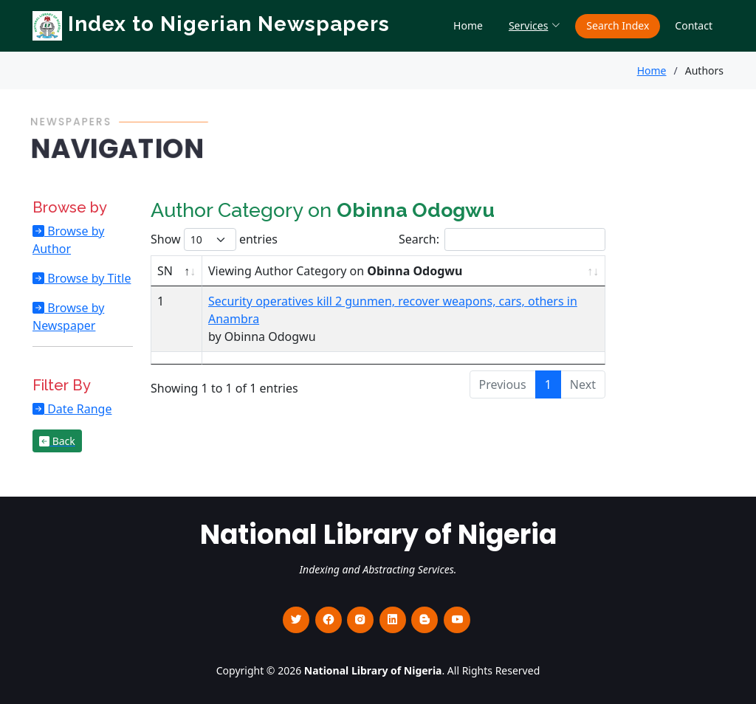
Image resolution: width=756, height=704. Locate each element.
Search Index (617, 25)
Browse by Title (87, 278)
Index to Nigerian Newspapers (211, 24)
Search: (502, 239)
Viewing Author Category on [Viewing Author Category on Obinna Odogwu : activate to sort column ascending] (335, 271)
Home (468, 25)
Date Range (77, 409)
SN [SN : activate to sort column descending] (165, 271)
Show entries (214, 239)
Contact (693, 25)
